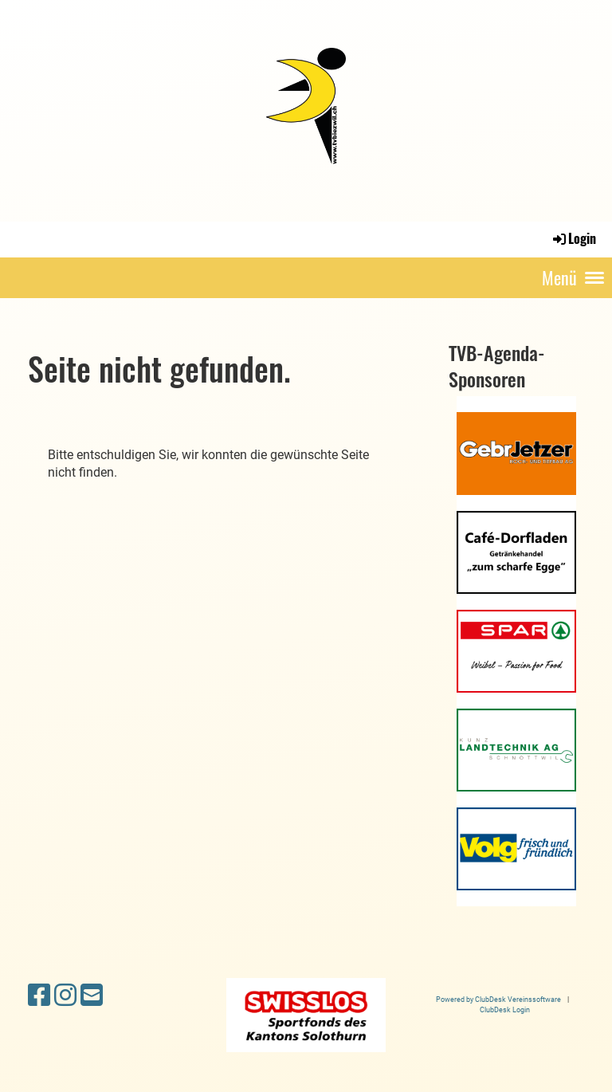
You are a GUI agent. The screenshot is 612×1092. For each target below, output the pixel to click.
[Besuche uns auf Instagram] (65, 995)
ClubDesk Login (505, 1009)
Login (573, 238)
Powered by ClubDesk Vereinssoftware (498, 999)
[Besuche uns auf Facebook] (39, 995)
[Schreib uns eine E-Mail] (91, 995)
